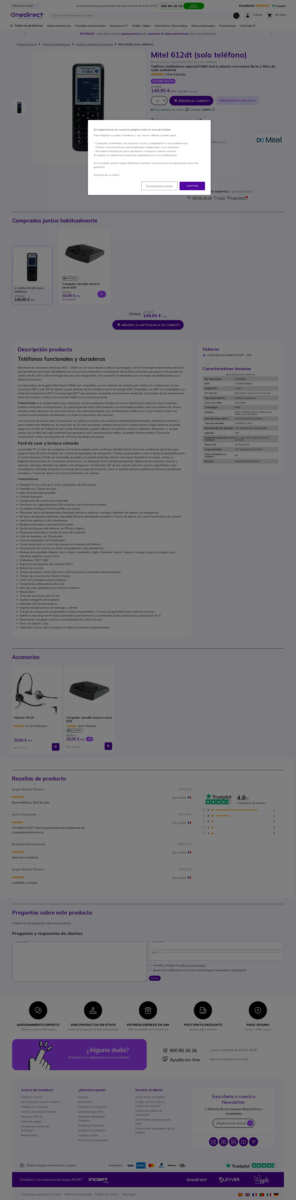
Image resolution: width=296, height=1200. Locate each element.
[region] (149, 157)
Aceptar (192, 185)
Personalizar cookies (159, 185)
